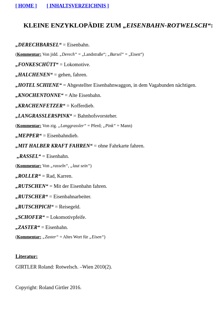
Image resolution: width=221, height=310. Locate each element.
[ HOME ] (26, 6)
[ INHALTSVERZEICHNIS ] (78, 6)
